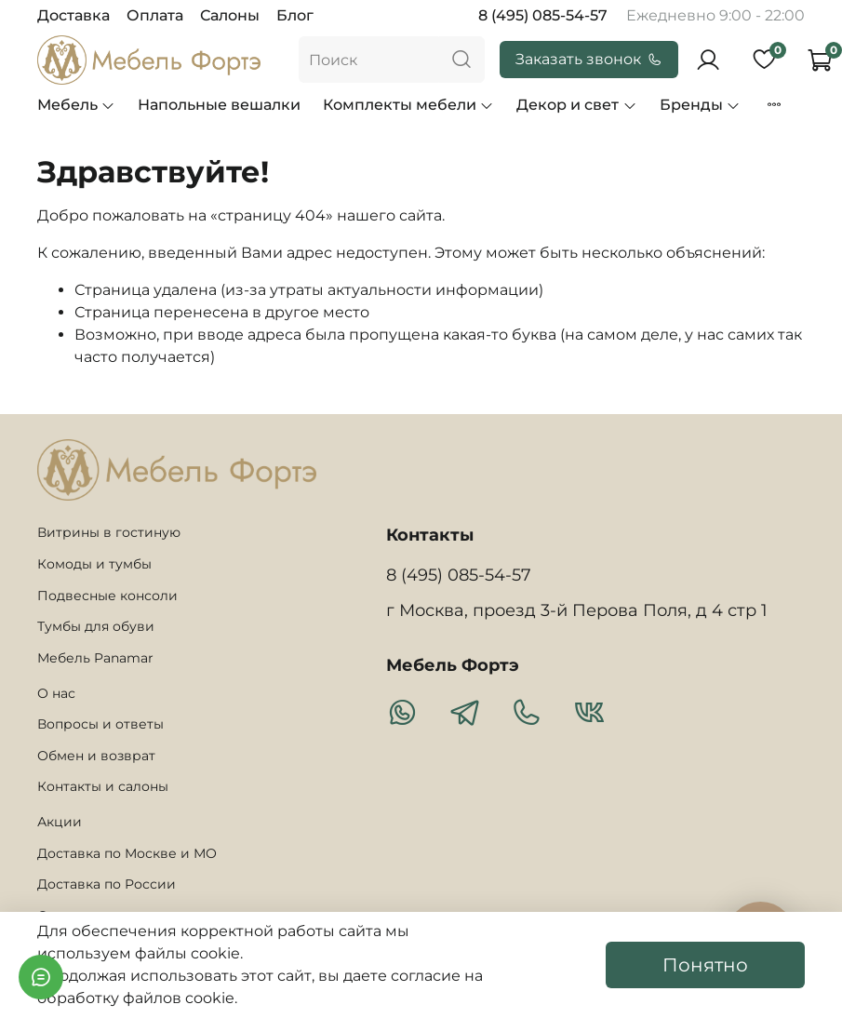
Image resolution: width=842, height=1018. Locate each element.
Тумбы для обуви (95, 626)
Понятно (705, 965)
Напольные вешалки (219, 105)
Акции (59, 821)
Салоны (230, 15)
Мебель (76, 105)
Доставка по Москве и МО (127, 853)
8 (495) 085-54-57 (543, 15)
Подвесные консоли (107, 595)
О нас (56, 693)
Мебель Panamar (95, 658)
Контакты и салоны (102, 786)
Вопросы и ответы (100, 724)
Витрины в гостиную (108, 532)
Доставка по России (106, 884)
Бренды (700, 105)
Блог (295, 15)
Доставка (73, 15)
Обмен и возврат (96, 755)
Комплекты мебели (408, 105)
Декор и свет (576, 105)
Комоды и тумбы (94, 564)
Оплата (155, 15)
